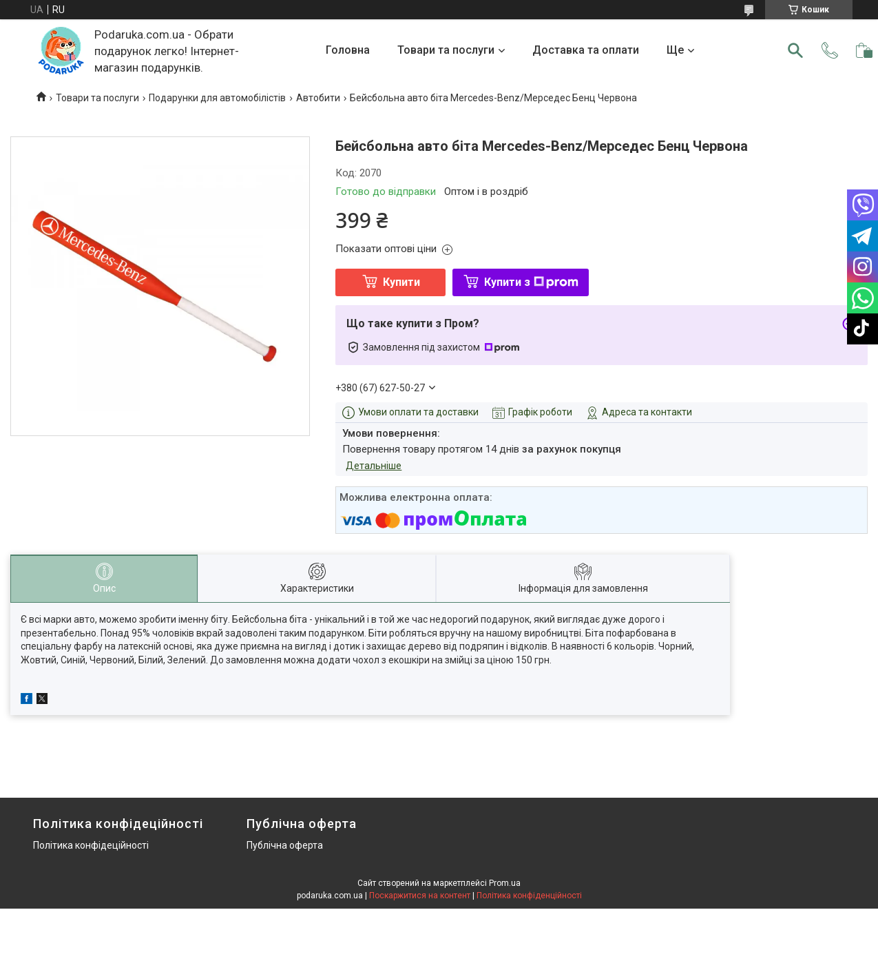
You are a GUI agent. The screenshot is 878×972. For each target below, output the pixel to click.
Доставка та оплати (585, 49)
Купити (401, 282)
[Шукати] (795, 50)
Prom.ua (505, 883)
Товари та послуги (445, 49)
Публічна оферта (285, 845)
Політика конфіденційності (529, 895)
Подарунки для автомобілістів (217, 97)
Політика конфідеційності (91, 845)
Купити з (531, 282)
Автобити (318, 97)
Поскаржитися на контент (419, 895)
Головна (348, 49)
